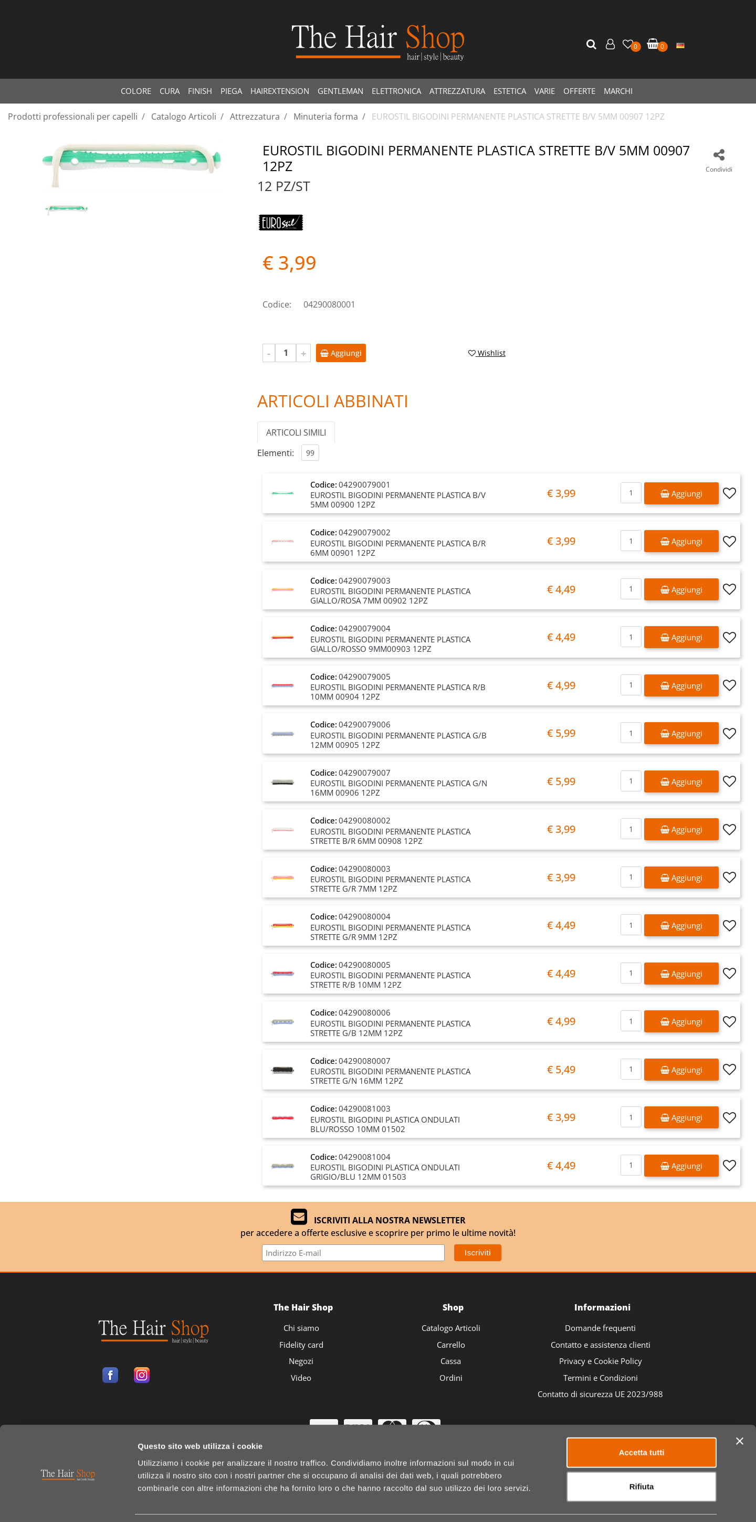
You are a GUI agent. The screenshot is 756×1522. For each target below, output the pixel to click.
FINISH (200, 91)
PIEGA (231, 91)
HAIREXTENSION (279, 91)
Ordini (451, 1377)
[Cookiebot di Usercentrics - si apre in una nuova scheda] (68, 1501)
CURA (170, 91)
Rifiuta (641, 1453)
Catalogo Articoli (451, 1328)
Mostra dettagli (552, 1501)
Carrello (451, 1344)
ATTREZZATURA (457, 91)
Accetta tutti (642, 1418)
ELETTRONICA (396, 91)
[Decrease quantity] (268, 353)
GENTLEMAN (340, 91)
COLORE (136, 91)
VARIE (544, 91)
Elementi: (275, 453)
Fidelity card (301, 1344)
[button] (593, 45)
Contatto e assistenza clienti (600, 1344)
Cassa (450, 1361)
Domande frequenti (600, 1328)
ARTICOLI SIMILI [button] (296, 432)
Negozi (301, 1361)
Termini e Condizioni (600, 1377)
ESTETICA (510, 91)
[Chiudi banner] (739, 1407)
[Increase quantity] (303, 353)
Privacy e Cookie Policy (600, 1361)
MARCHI (618, 91)
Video (301, 1377)
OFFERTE (579, 91)
